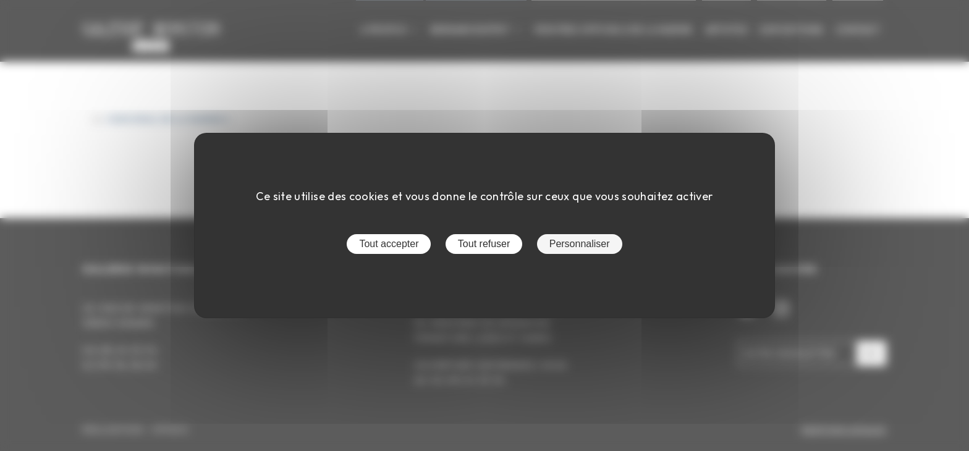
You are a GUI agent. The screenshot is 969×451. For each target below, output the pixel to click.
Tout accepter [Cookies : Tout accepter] (388, 243)
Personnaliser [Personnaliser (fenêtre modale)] (579, 243)
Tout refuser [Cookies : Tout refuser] (484, 243)
